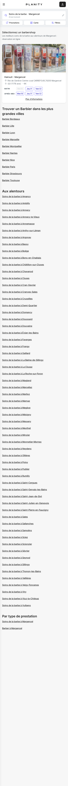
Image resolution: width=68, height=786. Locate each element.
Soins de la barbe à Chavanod (17, 271)
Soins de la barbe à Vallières (16, 578)
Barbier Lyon (8, 132)
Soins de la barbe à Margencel (17, 621)
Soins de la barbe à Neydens (16, 448)
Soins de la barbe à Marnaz (16, 401)
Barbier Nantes (10, 153)
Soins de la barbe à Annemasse (18, 223)
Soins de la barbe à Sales (15, 516)
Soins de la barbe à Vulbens (16, 605)
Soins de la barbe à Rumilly (16, 476)
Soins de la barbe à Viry (14, 591)
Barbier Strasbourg (12, 173)
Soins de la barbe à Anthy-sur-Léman (21, 230)
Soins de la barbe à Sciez (15, 537)
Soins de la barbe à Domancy (17, 312)
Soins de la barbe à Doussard (17, 319)
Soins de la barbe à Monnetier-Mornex (22, 441)
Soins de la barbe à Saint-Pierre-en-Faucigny (25, 510)
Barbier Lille (8, 125)
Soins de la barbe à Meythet (16, 428)
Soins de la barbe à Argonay (16, 237)
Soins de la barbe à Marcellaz (17, 387)
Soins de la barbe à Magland (16, 380)
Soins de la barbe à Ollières (16, 455)
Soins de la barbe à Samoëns (17, 530)
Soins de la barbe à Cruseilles (17, 298)
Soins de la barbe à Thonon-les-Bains (21, 571)
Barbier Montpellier (12, 146)
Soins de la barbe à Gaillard (16, 353)
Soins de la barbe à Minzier (16, 435)
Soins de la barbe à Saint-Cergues (19, 482)
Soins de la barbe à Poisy (15, 462)
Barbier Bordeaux (11, 119)
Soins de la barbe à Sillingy (16, 564)
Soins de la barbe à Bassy (15, 244)
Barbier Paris (8, 166)
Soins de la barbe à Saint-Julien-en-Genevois (25, 503)
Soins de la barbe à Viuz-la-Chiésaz (20, 598)
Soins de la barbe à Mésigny (16, 414)
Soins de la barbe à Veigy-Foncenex (20, 585)
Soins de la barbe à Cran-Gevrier (19, 285)
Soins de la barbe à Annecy (16, 210)
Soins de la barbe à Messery (16, 421)
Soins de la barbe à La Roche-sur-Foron (22, 373)
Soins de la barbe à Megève (16, 407)
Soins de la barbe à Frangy (15, 346)
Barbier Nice (8, 160)
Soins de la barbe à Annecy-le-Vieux (20, 217)
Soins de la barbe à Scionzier (17, 544)
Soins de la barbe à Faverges (17, 339)
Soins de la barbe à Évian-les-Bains (20, 332)
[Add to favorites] (62, 48)
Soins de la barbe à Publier (15, 469)
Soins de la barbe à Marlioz (16, 394)
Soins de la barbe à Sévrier (15, 550)
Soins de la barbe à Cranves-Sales (19, 291)
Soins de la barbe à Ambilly (16, 203)
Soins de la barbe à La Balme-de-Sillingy (22, 360)
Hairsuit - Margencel (14, 77)
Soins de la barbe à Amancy (16, 196)
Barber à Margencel (12, 628)
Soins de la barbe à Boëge (15, 251)
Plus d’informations (34, 99)
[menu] (3, 4)
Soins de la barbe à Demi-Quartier (19, 305)
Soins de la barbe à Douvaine (17, 326)
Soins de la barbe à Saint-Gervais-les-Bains (24, 489)
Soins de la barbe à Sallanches (18, 523)
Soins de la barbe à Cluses (15, 278)
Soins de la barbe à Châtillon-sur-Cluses (23, 264)
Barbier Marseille (10, 139)
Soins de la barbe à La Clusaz (17, 366)
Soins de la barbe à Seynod (16, 557)
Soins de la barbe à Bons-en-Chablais (21, 257)
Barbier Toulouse (11, 180)
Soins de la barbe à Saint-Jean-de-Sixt (22, 496)
